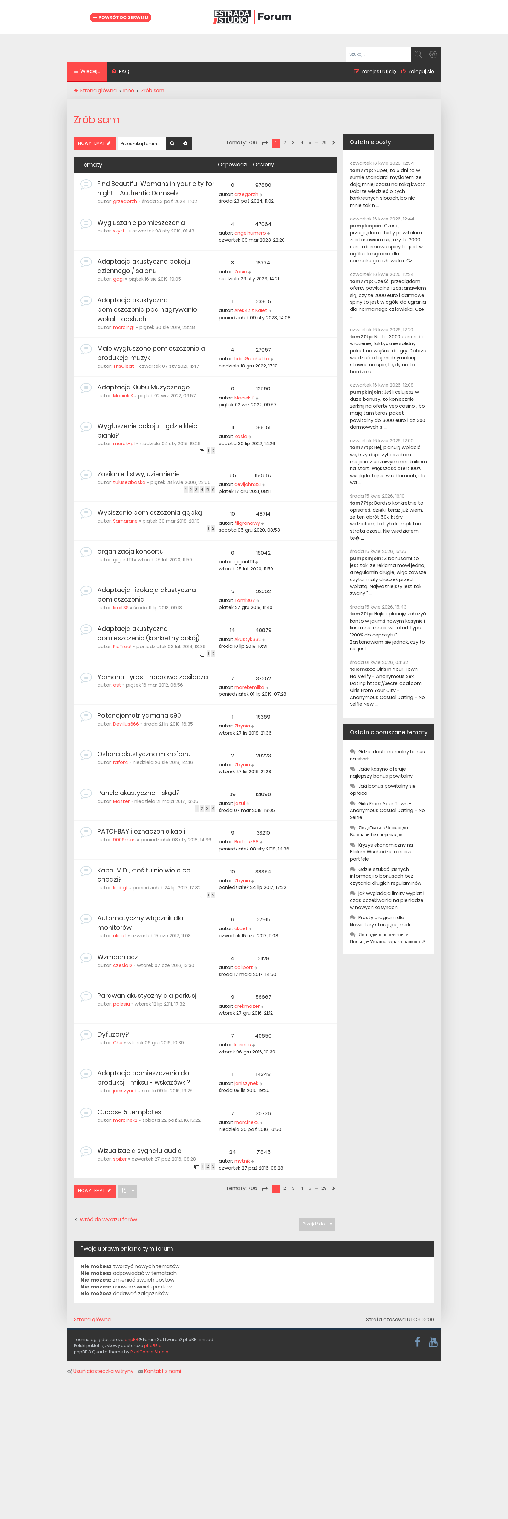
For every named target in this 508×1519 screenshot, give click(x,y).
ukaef (119, 935)
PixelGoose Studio (149, 1352)
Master (121, 801)
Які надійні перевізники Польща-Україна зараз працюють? (387, 938)
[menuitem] (120, 72)
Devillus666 (126, 724)
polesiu (121, 1004)
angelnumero (250, 233)
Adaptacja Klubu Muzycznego (144, 387)
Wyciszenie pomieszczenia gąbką (150, 512)
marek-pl (124, 443)
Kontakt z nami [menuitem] (159, 1371)
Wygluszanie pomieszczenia (141, 223)
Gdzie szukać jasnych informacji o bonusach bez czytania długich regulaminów (385, 876)
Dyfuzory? (113, 1034)
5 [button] (310, 143)
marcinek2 (125, 1120)
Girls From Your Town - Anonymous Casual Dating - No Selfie (387, 810)
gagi (118, 279)
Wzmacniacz (118, 957)
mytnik (242, 1161)
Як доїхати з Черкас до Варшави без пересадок (379, 831)
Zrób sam (96, 119)
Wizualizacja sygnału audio (140, 1150)
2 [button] (284, 143)
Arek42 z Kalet (250, 310)
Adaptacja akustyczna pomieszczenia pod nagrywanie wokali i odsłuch (147, 309)
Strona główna (92, 1319)
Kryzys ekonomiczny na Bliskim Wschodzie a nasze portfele (381, 852)
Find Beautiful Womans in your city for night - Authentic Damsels (156, 188)
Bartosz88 (246, 841)
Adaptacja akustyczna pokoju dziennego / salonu (144, 266)
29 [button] (324, 143)
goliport (243, 967)
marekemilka (249, 687)
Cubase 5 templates (129, 1112)
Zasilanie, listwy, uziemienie (139, 474)
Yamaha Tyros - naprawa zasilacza (153, 677)
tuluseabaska (129, 482)
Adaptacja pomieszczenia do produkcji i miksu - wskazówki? (144, 1078)
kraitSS (121, 607)
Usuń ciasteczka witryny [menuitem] (100, 1371)
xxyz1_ (120, 231)
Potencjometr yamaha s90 (139, 715)
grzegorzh (125, 201)
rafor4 (120, 762)
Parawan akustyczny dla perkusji (148, 995)
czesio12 (122, 965)
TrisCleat (123, 366)
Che (117, 1043)
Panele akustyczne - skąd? (138, 793)
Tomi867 (244, 600)
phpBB (131, 1339)
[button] (264, 143)
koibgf (120, 887)
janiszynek (125, 1090)
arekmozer (247, 1006)
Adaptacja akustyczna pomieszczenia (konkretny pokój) (149, 633)
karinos (242, 1044)
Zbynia (242, 726)
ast (117, 685)
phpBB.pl (153, 1345)
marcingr (123, 327)
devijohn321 (247, 484)
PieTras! (122, 646)
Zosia (240, 271)
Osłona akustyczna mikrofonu (144, 754)
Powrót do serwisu (120, 17)
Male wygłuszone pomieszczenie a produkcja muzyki (151, 353)
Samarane (125, 521)
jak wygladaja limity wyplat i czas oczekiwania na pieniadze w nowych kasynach (387, 900)
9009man (124, 840)
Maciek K (123, 395)
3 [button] (293, 143)
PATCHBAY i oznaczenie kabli (141, 831)
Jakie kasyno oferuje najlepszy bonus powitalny (381, 772)
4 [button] (301, 143)
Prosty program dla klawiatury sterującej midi (380, 921)
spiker (120, 1159)
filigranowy (247, 523)
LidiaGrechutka (251, 358)
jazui (239, 803)
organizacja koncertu (131, 551)
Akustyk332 (247, 639)
